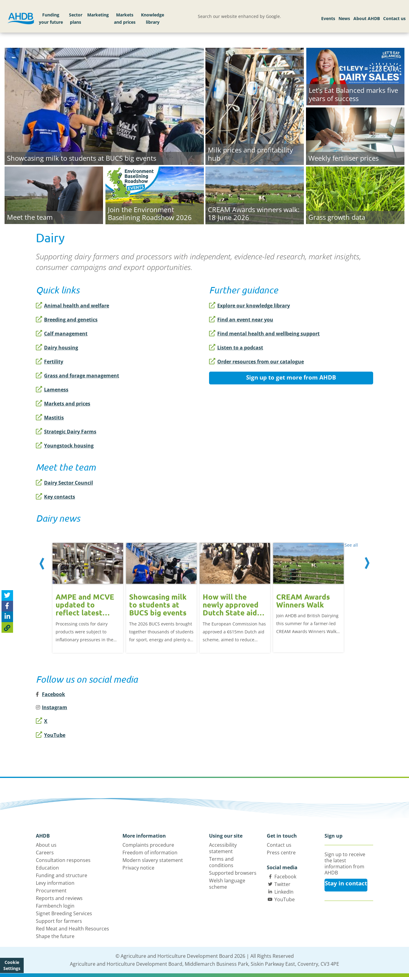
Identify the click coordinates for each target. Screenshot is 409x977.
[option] (88, 594)
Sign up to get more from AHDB (291, 377)
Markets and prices (125, 18)
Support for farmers (59, 921)
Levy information (55, 883)
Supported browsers (232, 873)
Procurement (51, 890)
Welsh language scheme (227, 883)
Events (328, 18)
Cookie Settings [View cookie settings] (11, 965)
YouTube (50, 735)
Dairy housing (57, 347)
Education (47, 867)
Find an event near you (241, 319)
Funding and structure (61, 875)
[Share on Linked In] (7, 616)
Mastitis (50, 417)
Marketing (98, 15)
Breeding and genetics (67, 319)
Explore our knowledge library (249, 305)
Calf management (62, 333)
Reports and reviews (59, 898)
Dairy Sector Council (64, 482)
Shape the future (55, 936)
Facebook (285, 876)
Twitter (282, 884)
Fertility (49, 361)
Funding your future (51, 18)
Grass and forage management (77, 375)
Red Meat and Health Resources (72, 928)
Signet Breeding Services (64, 913)
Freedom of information (149, 852)
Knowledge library (152, 18)
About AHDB (366, 18)
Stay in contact (346, 883)
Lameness (52, 389)
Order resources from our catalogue (256, 361)
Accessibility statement (223, 848)
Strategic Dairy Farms (66, 431)
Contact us (394, 18)
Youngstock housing (65, 445)
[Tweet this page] (7, 595)
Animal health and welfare (72, 305)
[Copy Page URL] (7, 627)
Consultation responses (63, 860)
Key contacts (55, 496)
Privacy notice (138, 867)
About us (46, 845)
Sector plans (75, 18)
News (344, 18)
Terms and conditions (221, 862)
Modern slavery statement (152, 860)
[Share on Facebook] (7, 606)
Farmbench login (55, 905)
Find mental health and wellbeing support (264, 333)
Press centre (281, 852)
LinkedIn (284, 891)
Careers (45, 852)
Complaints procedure (148, 845)
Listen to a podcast (236, 347)
